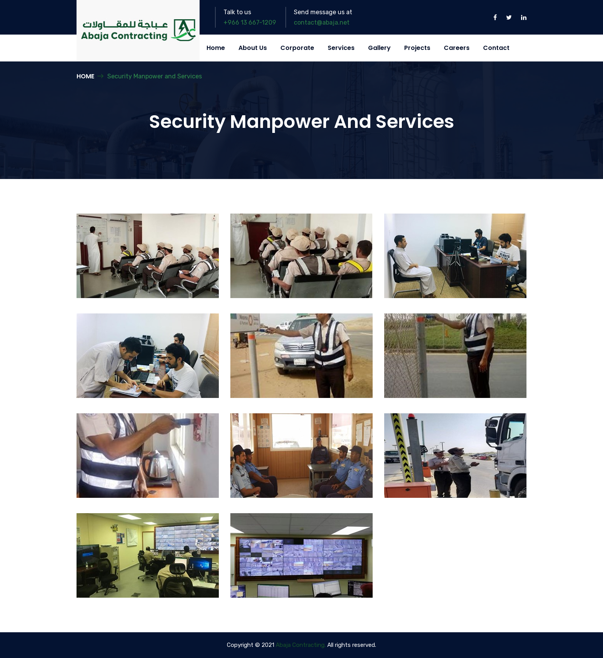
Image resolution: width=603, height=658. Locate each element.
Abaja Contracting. (301, 644)
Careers (457, 47)
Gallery (379, 47)
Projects (417, 47)
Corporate (297, 47)
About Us (252, 47)
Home (216, 47)
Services (341, 47)
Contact (496, 47)
